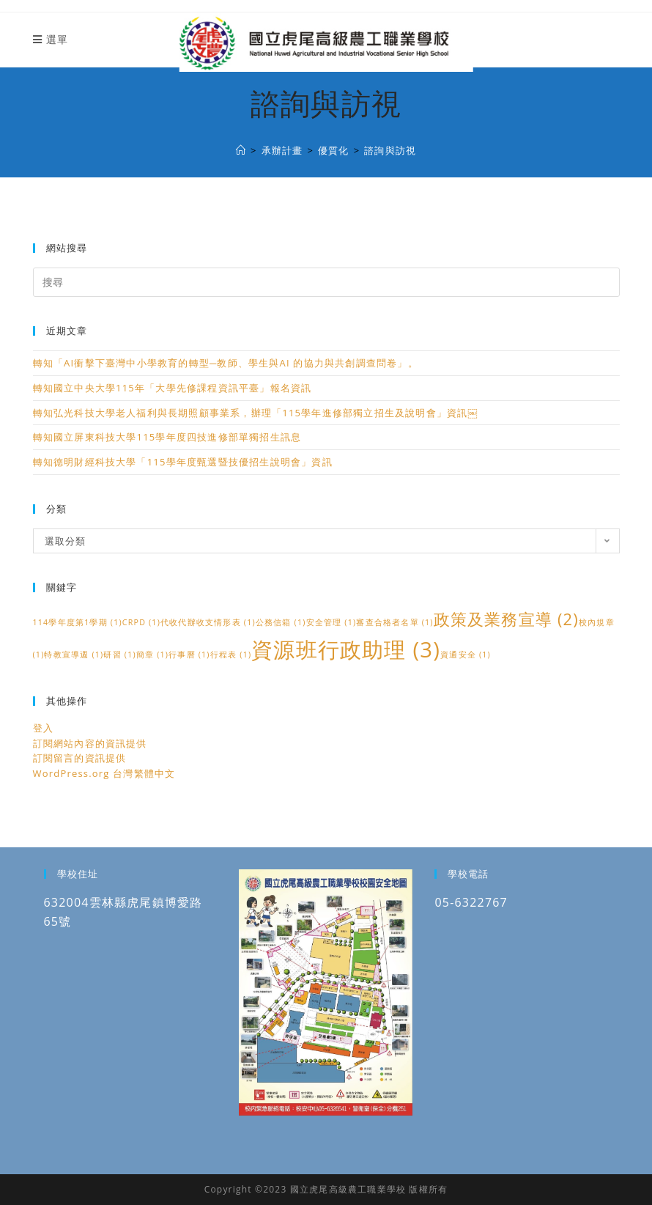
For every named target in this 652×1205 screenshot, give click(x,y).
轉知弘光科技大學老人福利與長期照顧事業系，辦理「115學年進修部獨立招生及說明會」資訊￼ (255, 412)
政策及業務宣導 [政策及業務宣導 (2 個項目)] (506, 619)
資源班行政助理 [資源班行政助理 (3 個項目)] (345, 649)
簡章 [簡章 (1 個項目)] (152, 654)
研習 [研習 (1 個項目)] (119, 654)
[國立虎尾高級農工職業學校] (241, 150)
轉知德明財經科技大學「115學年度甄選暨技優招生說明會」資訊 (183, 461)
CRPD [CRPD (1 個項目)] (141, 622)
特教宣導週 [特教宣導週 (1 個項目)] (73, 654)
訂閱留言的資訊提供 (80, 757)
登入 (43, 727)
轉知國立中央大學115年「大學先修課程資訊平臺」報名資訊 (172, 387)
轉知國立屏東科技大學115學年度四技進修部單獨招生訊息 (167, 436)
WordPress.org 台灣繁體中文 (104, 773)
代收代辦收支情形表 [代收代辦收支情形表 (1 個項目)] (208, 622)
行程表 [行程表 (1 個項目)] (231, 654)
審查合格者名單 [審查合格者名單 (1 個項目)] (394, 622)
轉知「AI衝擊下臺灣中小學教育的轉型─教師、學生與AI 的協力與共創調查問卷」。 (225, 362)
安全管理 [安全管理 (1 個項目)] (331, 622)
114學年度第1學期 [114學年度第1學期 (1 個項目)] (77, 622)
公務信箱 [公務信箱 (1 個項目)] (281, 622)
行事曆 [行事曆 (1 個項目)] (189, 654)
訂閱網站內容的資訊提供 (90, 743)
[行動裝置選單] (50, 39)
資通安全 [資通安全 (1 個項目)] (465, 654)
